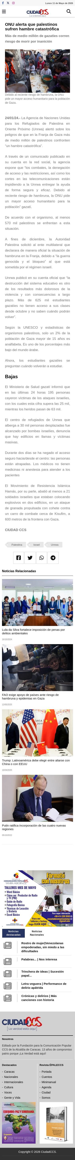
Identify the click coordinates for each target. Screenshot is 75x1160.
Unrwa (55, 544)
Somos (46, 1097)
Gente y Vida (12, 1097)
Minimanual (49, 1082)
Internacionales (13, 1082)
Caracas (9, 1071)
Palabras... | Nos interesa (39, 959)
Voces (8, 1092)
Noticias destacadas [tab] (13, 933)
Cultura (8, 1087)
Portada (46, 1071)
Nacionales (11, 1076)
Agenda (46, 1087)
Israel (36, 544)
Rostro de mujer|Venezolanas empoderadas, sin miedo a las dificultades (42, 947)
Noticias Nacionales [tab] (37, 933)
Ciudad (46, 1092)
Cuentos (47, 1076)
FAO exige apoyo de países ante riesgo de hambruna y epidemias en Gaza (30, 696)
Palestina (17, 544)
